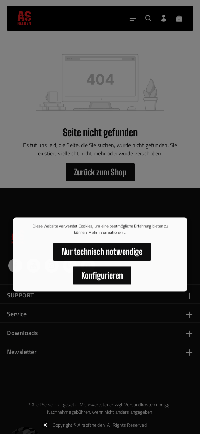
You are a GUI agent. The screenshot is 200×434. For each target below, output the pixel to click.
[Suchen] (148, 18)
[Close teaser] (45, 424)
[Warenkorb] (179, 18)
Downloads (22, 333)
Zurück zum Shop (100, 172)
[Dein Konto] (164, 18)
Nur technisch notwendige (102, 253)
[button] (25, 409)
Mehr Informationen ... (107, 234)
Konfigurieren (102, 277)
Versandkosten (139, 404)
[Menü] (133, 18)
